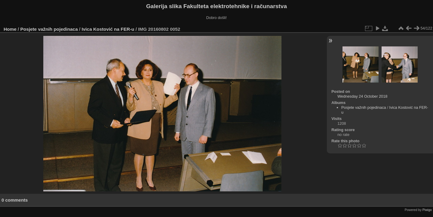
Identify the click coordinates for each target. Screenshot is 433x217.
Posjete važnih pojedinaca (49, 29)
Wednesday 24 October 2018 (362, 96)
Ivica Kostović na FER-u (108, 29)
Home (10, 29)
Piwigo (427, 210)
